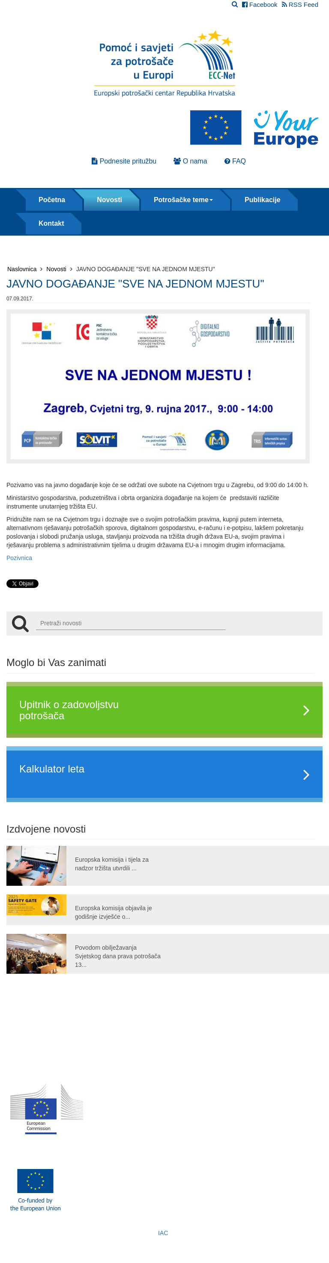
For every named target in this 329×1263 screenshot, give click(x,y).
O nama (190, 161)
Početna (52, 199)
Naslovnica (24, 269)
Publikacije (263, 199)
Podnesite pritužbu (124, 161)
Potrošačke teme (183, 199)
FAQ (235, 161)
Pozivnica (19, 557)
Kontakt (51, 223)
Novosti (109, 199)
